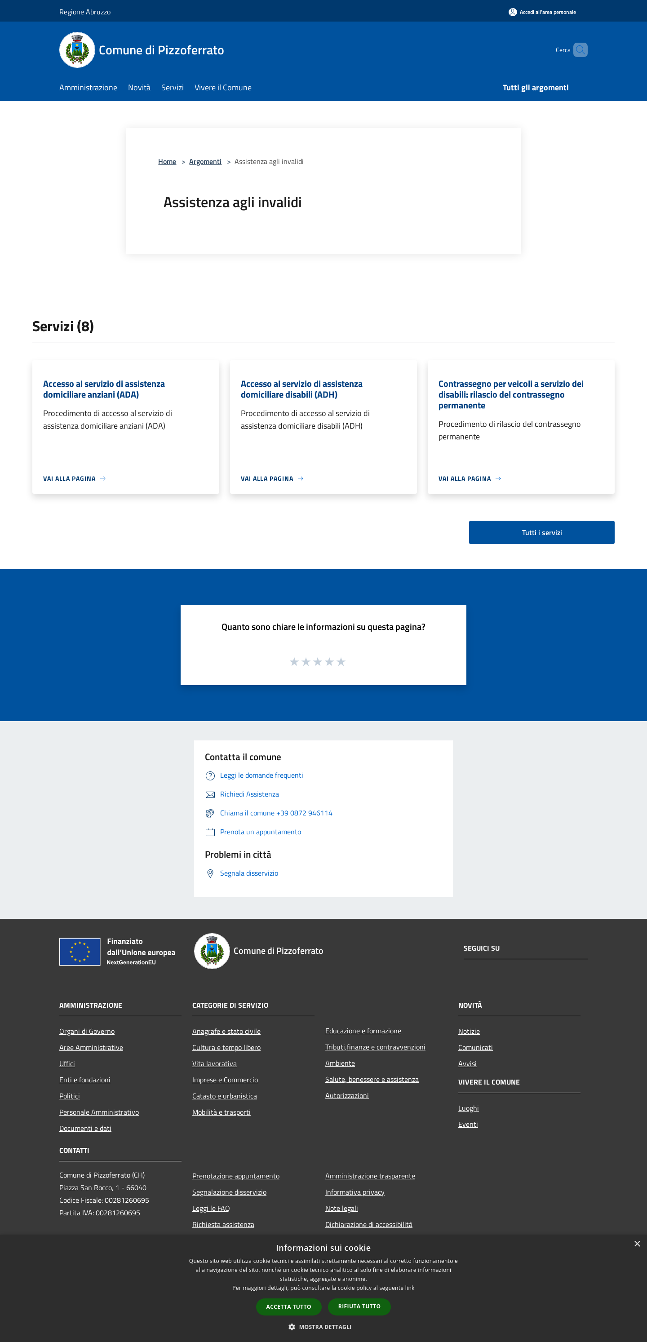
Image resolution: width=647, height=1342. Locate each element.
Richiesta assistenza (223, 1224)
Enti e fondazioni (85, 1079)
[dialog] (323, 1288)
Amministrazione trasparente (370, 1175)
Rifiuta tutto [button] (359, 1306)
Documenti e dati (85, 1128)
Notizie (469, 1031)
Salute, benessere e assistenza (372, 1079)
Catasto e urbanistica (224, 1095)
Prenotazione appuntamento (235, 1175)
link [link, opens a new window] (410, 1288)
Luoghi (468, 1108)
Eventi (468, 1124)
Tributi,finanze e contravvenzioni (375, 1046)
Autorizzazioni (347, 1095)
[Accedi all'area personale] (542, 11)
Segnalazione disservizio (229, 1192)
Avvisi (467, 1063)
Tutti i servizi (542, 532)
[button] (323, 1326)
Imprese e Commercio (225, 1079)
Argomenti (205, 161)
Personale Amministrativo (99, 1112)
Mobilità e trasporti (221, 1112)
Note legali (341, 1208)
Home (167, 161)
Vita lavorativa (214, 1063)
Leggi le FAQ (211, 1208)
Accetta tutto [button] (288, 1307)
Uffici (67, 1063)
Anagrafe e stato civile (226, 1031)
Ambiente (340, 1063)
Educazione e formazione (363, 1030)
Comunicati (475, 1047)
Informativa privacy (355, 1192)
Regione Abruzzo (85, 11)
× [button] (637, 1244)
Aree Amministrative (91, 1047)
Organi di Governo (87, 1031)
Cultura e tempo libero (226, 1047)
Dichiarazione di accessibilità (368, 1224)
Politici (69, 1095)
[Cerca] (577, 50)
